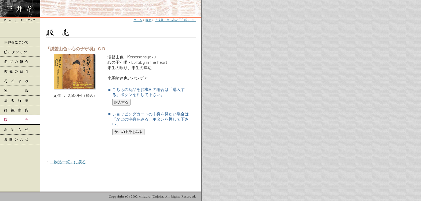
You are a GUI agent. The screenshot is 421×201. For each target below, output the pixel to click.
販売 (148, 20)
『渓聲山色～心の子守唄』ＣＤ (175, 20)
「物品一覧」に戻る (68, 161)
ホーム (137, 20)
